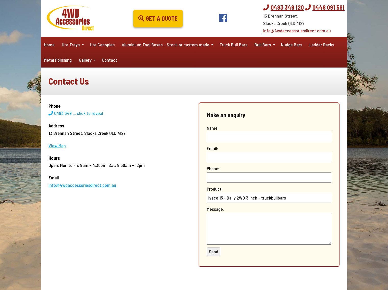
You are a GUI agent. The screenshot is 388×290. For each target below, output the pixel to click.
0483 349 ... (75, 113)
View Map (57, 145)
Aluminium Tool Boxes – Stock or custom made (165, 44)
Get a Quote (158, 18)
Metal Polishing (58, 60)
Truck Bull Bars (233, 44)
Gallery (85, 60)
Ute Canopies (102, 44)
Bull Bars (262, 44)
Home (49, 44)
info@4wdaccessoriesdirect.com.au (297, 30)
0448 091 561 (328, 7)
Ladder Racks (321, 44)
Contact (109, 60)
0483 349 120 (287, 7)
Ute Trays (71, 44)
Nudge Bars (291, 44)
